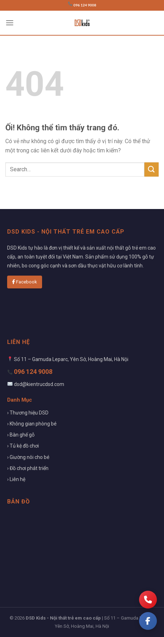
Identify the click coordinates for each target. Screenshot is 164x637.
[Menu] (9, 22)
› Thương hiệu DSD (27, 413)
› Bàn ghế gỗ (21, 435)
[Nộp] (151, 169)
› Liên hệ (16, 479)
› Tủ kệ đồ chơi (23, 446)
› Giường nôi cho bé (28, 457)
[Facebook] (148, 621)
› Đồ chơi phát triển (27, 468)
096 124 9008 (84, 5)
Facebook (24, 281)
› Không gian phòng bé (32, 424)
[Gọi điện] (148, 600)
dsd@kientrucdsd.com (39, 384)
